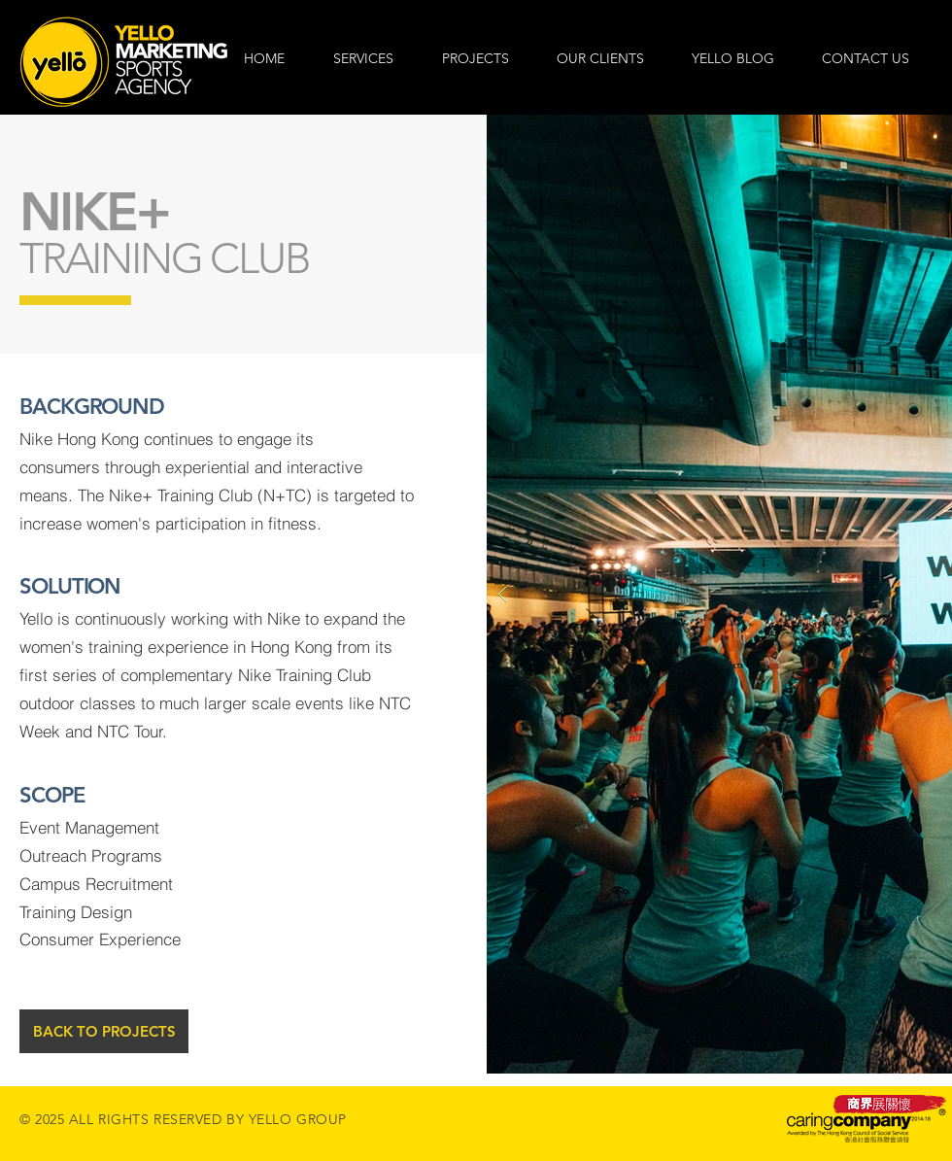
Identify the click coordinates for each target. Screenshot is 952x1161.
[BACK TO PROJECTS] (103, 1031)
